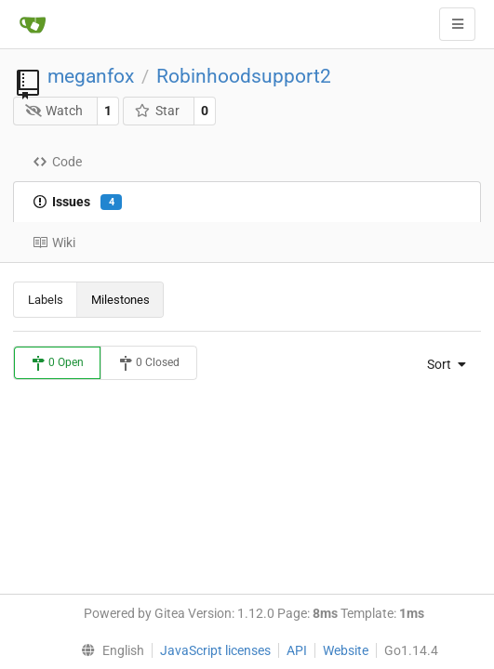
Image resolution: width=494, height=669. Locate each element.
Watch (54, 110)
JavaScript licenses (215, 650)
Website (345, 650)
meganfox (90, 76)
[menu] (442, 364)
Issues (77, 202)
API (297, 650)
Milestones (120, 300)
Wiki (54, 242)
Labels (45, 300)
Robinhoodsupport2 (243, 76)
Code (57, 161)
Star (157, 110)
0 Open (57, 363)
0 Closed (149, 363)
